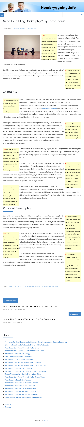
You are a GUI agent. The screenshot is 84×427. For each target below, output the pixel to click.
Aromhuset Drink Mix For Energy (17, 353)
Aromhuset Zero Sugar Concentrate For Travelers (23, 362)
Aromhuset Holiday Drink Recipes (18, 380)
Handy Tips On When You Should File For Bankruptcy (29, 319)
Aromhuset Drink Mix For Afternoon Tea (20, 388)
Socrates (46, 420)
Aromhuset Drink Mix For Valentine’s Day (20, 391)
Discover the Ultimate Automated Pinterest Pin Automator (27, 345)
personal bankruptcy (51, 286)
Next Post (74, 314)
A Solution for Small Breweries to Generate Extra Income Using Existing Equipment (36, 342)
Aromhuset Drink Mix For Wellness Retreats (21, 383)
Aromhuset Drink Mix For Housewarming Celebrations (25, 371)
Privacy (8, 404)
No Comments (32, 28)
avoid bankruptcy (13, 286)
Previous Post (10, 300)
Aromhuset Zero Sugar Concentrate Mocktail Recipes (25, 365)
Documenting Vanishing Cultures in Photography (23, 397)
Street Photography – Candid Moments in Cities (23, 374)
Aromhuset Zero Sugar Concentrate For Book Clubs (24, 351)
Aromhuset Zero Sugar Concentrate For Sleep (22, 348)
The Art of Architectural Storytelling (18, 356)
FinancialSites (19, 28)
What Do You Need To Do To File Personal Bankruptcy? (30, 306)
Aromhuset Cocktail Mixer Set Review (19, 359)
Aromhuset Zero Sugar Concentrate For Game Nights (25, 377)
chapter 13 (24, 286)
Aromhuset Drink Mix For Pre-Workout (20, 386)
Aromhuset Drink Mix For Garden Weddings (21, 394)
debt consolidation (49, 108)
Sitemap (8, 407)
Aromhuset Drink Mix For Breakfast (18, 368)
